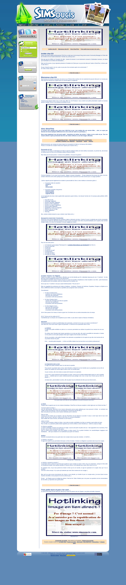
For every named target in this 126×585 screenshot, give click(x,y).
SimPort (91, 141)
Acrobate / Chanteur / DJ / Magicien (65, 141)
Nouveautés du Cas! (62, 140)
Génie (85, 141)
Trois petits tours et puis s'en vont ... (90, 49)
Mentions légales (55, 555)
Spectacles (79, 141)
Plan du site (63, 555)
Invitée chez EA (52, 49)
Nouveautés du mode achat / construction (80, 140)
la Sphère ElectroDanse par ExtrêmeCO (78, 245)
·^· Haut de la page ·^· (74, 72)
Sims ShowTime (74, 49)
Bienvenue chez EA (63, 49)
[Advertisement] (63, 571)
